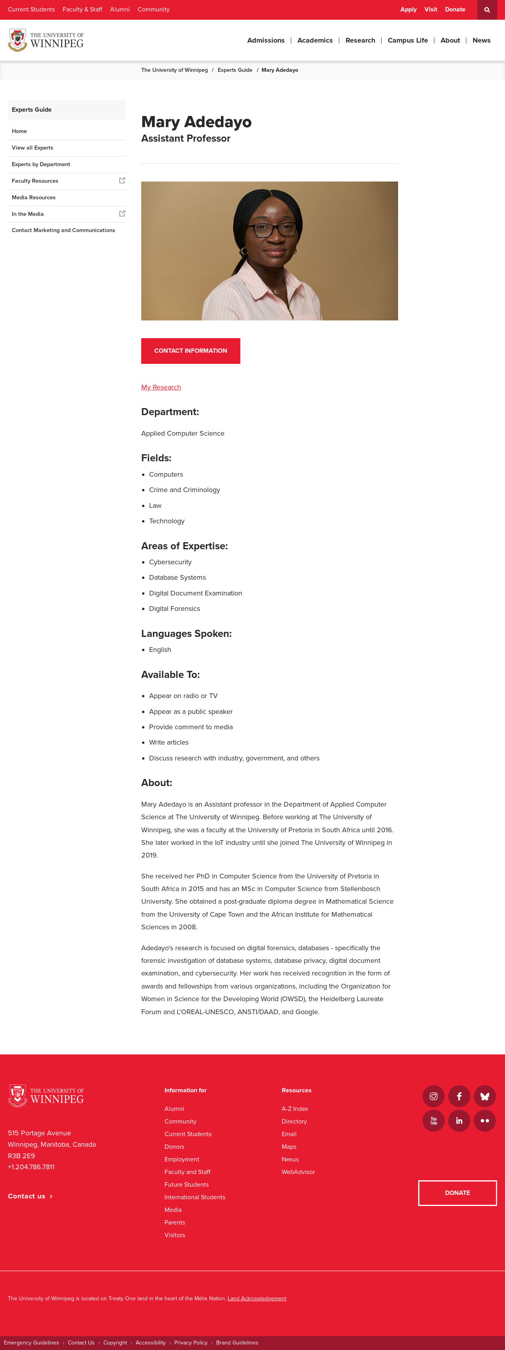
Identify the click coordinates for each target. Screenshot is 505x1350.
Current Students (31, 9)
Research (360, 40)
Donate (455, 9)
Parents (175, 1222)
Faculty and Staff (187, 1172)
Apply (408, 9)
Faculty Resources (35, 181)
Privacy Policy (191, 1342)
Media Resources (34, 197)
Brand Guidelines (237, 1342)
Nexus (290, 1159)
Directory (294, 1121)
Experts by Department (41, 164)
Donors (174, 1146)
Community (154, 9)
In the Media (28, 214)
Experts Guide (235, 70)
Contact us (27, 1196)
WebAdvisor (298, 1172)
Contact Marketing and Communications (63, 230)
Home (19, 131)
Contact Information (190, 351)
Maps (289, 1146)
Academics (315, 40)
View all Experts (32, 147)
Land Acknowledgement (257, 1298)
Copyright (115, 1342)
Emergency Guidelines (31, 1342)
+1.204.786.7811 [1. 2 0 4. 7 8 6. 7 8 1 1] (31, 1167)
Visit (431, 9)
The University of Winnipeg (174, 70)
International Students (195, 1197)
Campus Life (408, 40)
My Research (161, 387)
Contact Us (81, 1342)
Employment (182, 1159)
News (482, 40)
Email (289, 1134)
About (450, 40)
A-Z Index (295, 1108)
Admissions (266, 40)
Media (173, 1209)
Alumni (120, 9)
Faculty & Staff (82, 9)
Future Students (187, 1184)
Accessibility (151, 1342)
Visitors (175, 1235)
